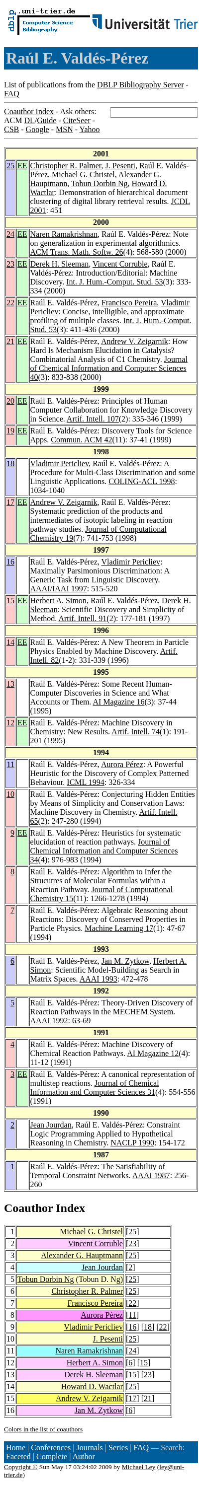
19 (10, 430)
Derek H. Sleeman (59, 264)
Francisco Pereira (129, 302)
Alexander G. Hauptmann (82, 1255)
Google (37, 129)
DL (29, 120)
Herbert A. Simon (58, 600)
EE (22, 165)
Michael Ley (139, 1467)
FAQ (11, 93)
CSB (11, 129)
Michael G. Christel (83, 174)
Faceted (18, 1456)
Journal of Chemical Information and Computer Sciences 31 (94, 1087)
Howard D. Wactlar (92, 1386)
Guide (46, 120)
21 (10, 341)
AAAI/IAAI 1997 (58, 588)
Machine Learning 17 (119, 928)
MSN (64, 129)
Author (84, 1456)
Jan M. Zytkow (125, 961)
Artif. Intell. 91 (82, 618)
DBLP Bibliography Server (140, 84)
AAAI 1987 (151, 1175)
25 (10, 165)
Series (118, 1447)
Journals (89, 1447)
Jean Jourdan (51, 1125)
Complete (51, 1456)
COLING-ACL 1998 (141, 481)
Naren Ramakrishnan (64, 234)
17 (10, 502)
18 (10, 463)
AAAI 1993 (98, 979)
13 (10, 684)
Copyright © (21, 1467)
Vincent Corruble (120, 264)
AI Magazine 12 (153, 1053)
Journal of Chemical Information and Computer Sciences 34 (104, 851)
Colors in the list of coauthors (43, 1429)
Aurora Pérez (122, 764)
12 (10, 722)
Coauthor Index (29, 111)
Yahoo (89, 129)
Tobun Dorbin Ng (99, 183)
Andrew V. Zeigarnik (134, 341)
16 (10, 562)
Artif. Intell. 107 (93, 419)
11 (10, 764)
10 (10, 794)
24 (10, 234)
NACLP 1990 (132, 1142)
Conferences (51, 1447)
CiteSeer (77, 120)
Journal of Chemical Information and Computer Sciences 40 (109, 368)
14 (10, 642)
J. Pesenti (120, 165)
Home (15, 1447)
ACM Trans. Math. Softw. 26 (76, 252)
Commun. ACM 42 (81, 439)
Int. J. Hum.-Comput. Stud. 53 (114, 282)
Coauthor (28, 1208)
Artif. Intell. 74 (135, 731)
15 (10, 600)
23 (10, 264)
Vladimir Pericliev (59, 463)
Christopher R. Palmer (65, 165)
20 (10, 401)
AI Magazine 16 (118, 702)
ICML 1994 (85, 782)
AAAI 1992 (49, 1020)
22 (10, 302)
